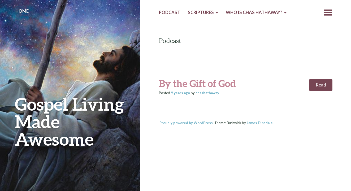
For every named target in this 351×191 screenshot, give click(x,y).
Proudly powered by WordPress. (186, 123)
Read (321, 85)
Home (22, 11)
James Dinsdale (260, 123)
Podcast (169, 12)
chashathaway (207, 93)
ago (180, 93)
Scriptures (201, 12)
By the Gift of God (197, 83)
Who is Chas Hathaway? (254, 12)
